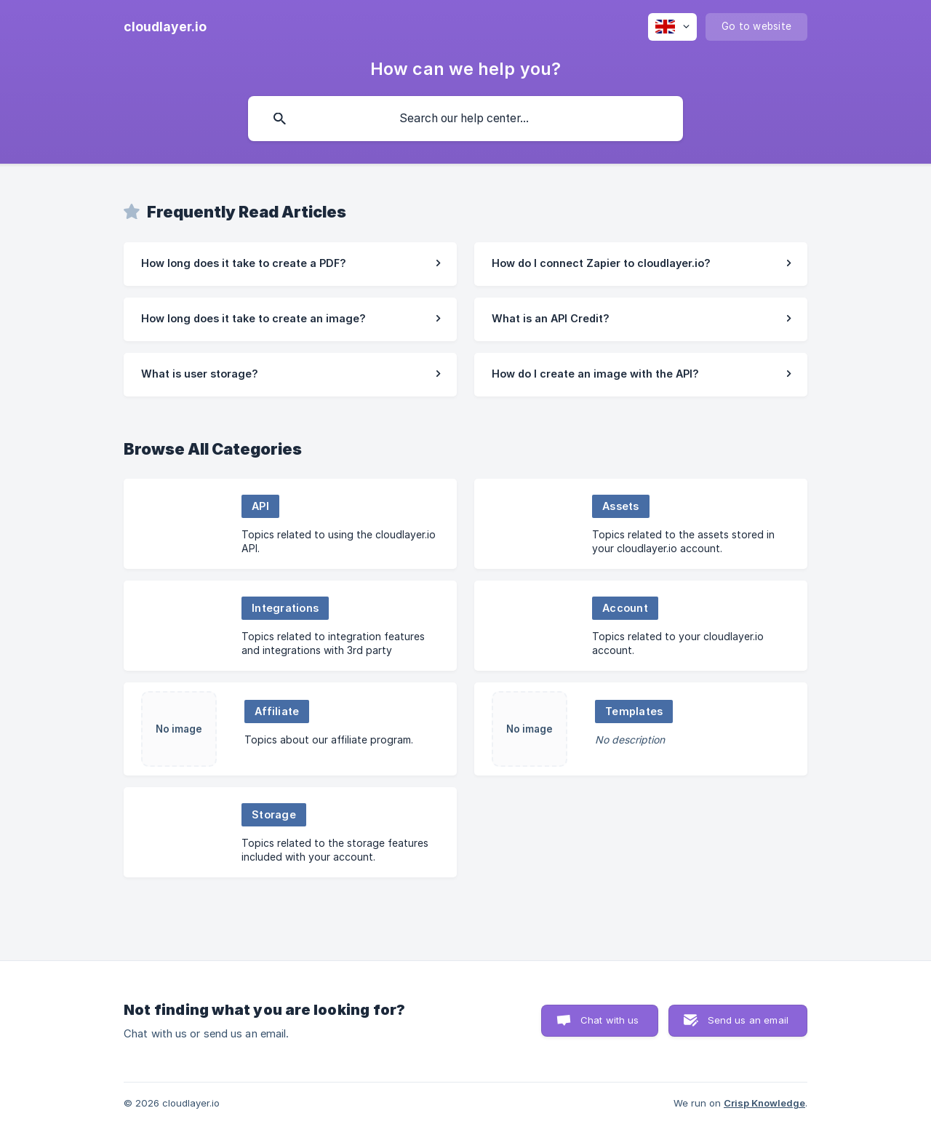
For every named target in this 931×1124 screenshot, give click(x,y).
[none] (165, 27)
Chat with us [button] (609, 1020)
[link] (290, 264)
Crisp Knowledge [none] (764, 1103)
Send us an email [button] (748, 1020)
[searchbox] (465, 118)
